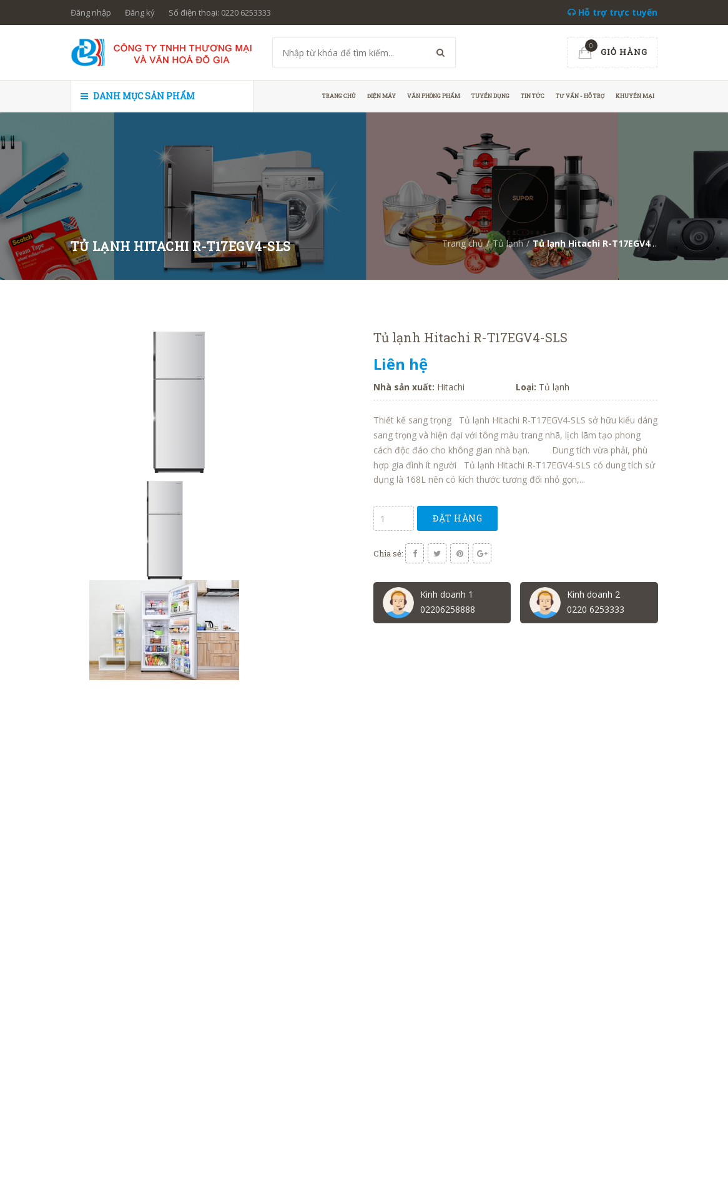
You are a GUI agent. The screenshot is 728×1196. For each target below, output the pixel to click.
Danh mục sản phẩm (138, 96)
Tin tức (532, 95)
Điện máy (381, 95)
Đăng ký (140, 12)
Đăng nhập (91, 12)
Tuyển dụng (490, 95)
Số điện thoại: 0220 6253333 (220, 12)
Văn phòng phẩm (433, 95)
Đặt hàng (457, 518)
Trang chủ (339, 95)
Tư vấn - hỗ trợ (580, 95)
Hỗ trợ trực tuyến (612, 12)
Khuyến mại (635, 95)
